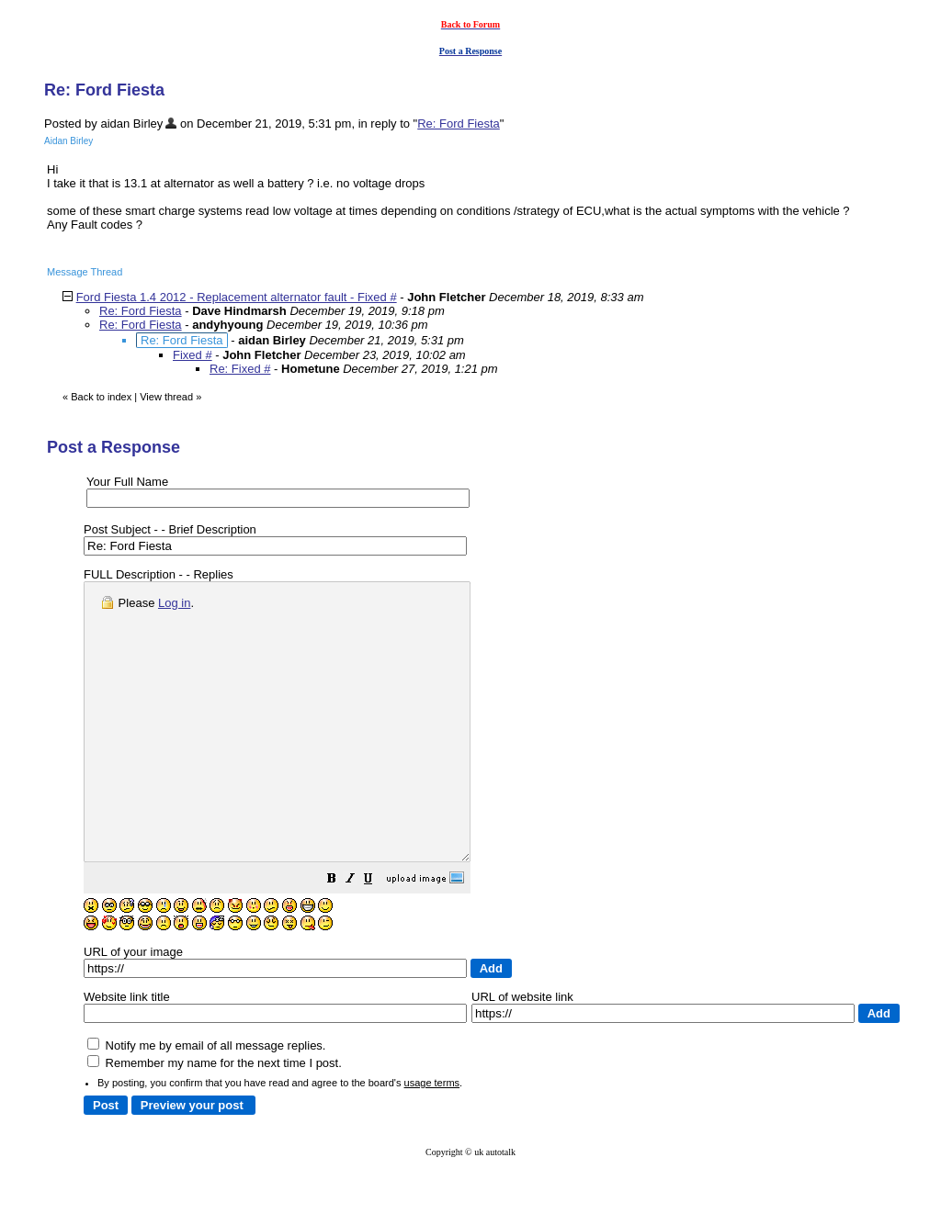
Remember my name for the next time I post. (214, 1118)
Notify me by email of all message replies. (206, 1100)
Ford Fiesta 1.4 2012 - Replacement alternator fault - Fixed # (236, 297)
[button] (377, 936)
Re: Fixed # (240, 369)
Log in (174, 603)
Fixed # (192, 355)
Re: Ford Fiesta (458, 123)
